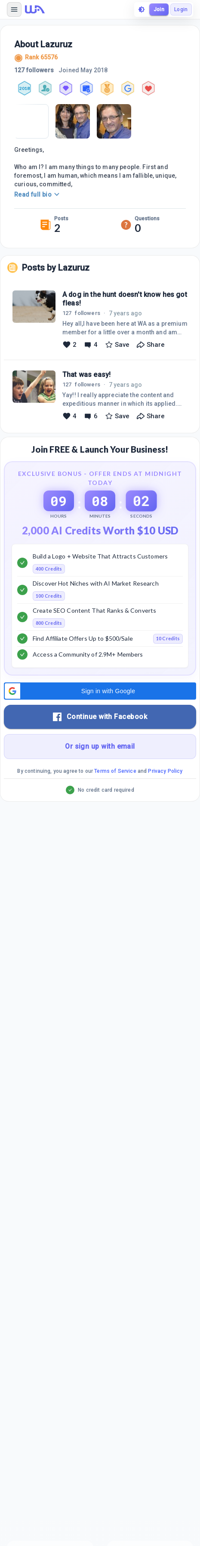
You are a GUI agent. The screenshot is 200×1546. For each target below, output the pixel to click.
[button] (100, 691)
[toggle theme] (141, 9)
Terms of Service (115, 771)
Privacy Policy (165, 771)
